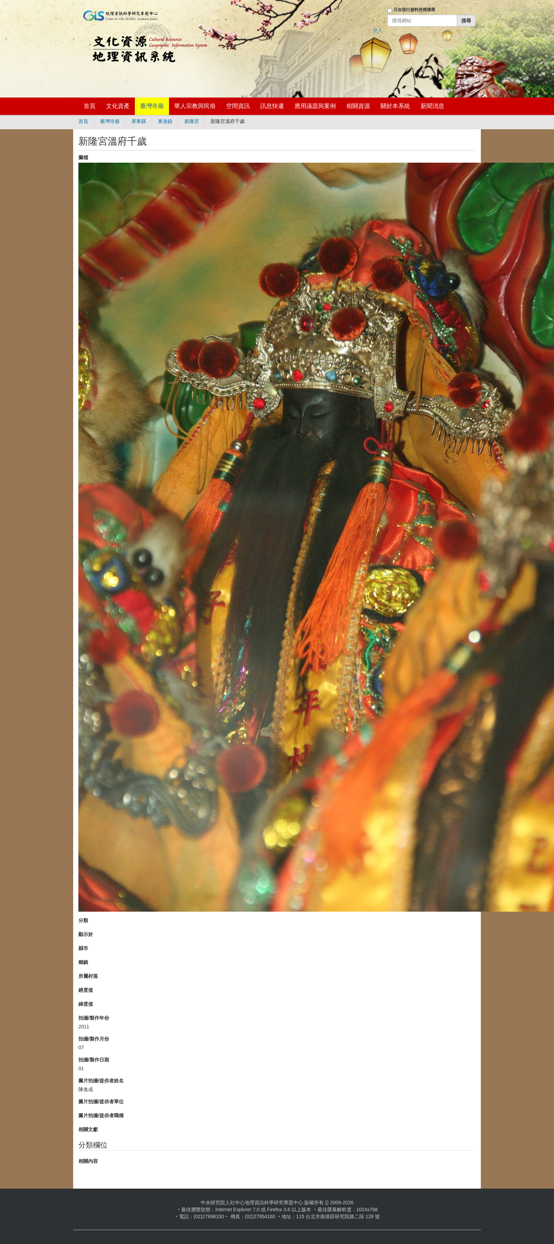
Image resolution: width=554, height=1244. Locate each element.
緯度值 (85, 1004)
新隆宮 (191, 121)
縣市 (83, 948)
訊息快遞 (272, 106)
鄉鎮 (83, 962)
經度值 (85, 990)
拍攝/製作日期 (93, 1060)
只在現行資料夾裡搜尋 (414, 9)
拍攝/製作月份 (93, 1039)
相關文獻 (88, 1129)
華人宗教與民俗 (195, 106)
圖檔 (83, 157)
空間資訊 (238, 106)
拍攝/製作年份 (93, 1018)
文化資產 (118, 106)
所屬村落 (88, 976)
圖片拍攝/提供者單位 (101, 1101)
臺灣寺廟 (152, 106)
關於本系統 (395, 106)
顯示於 (85, 934)
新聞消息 (432, 106)
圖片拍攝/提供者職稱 (101, 1115)
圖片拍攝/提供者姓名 (101, 1080)
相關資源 (358, 106)
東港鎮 (165, 121)
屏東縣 (138, 121)
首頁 (89, 106)
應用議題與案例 (315, 106)
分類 (83, 920)
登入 (378, 30)
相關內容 (88, 1161)
